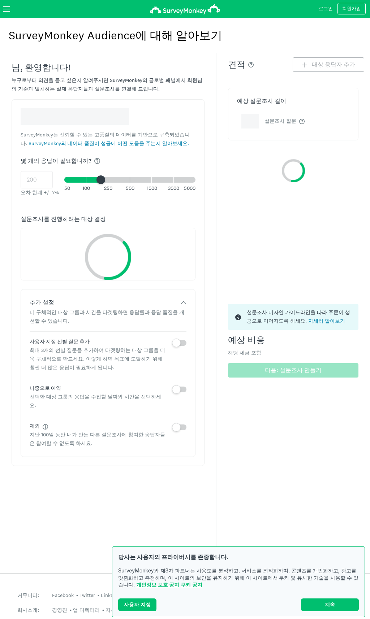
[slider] (100, 179)
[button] (109, 143)
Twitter (87, 595)
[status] (293, 317)
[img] (97, 161)
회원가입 (351, 8)
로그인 (326, 8)
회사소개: (28, 610)
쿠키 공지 (191, 584)
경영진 (59, 610)
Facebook (63, 595)
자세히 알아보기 (326, 321)
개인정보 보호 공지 (157, 584)
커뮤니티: (28, 595)
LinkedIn (110, 595)
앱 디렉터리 (86, 610)
